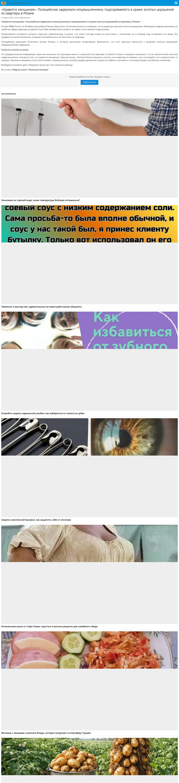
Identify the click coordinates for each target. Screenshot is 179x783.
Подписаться (89, 82)
